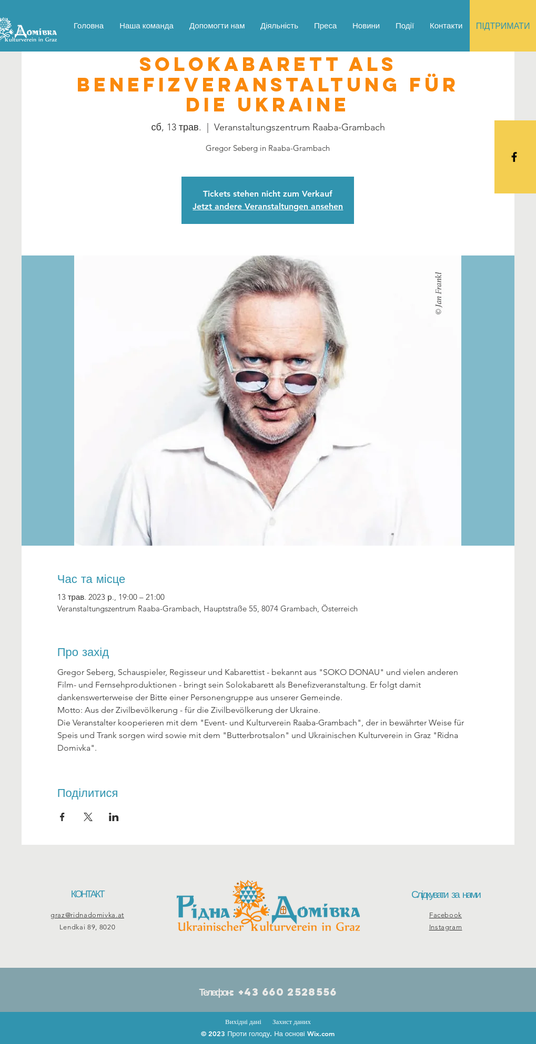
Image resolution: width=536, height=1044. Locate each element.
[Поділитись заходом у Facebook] (62, 817)
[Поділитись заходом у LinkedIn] (114, 817)
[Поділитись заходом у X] (88, 817)
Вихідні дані (243, 1022)
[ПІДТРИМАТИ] (503, 26)
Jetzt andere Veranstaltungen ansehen (268, 206)
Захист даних (291, 1022)
